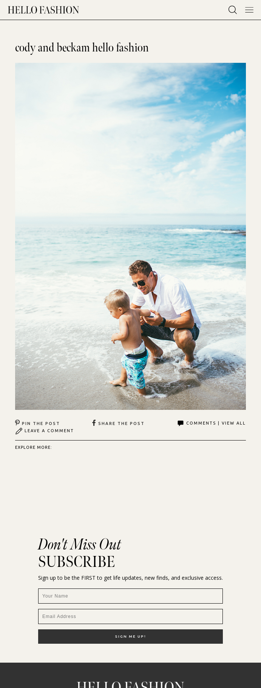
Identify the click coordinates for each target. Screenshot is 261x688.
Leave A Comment (44, 431)
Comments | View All (211, 423)
